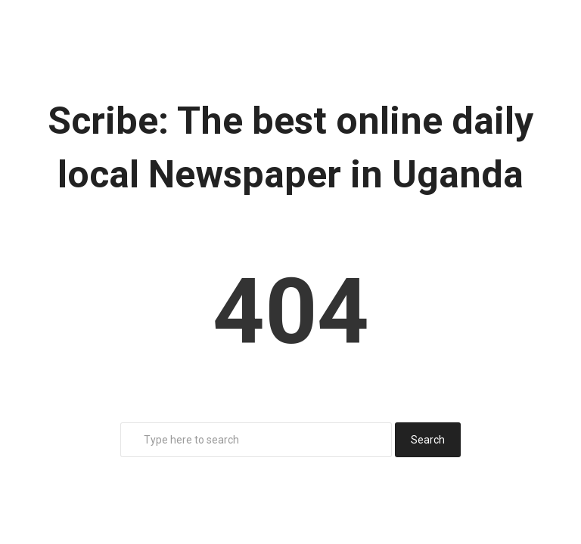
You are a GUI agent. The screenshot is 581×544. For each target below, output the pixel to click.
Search (428, 440)
